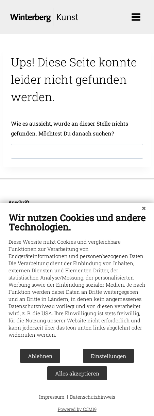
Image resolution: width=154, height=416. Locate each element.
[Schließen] (144, 208)
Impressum (52, 397)
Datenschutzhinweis (92, 397)
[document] (77, 280)
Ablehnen (40, 355)
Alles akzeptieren (77, 373)
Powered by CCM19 (77, 409)
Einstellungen (108, 355)
